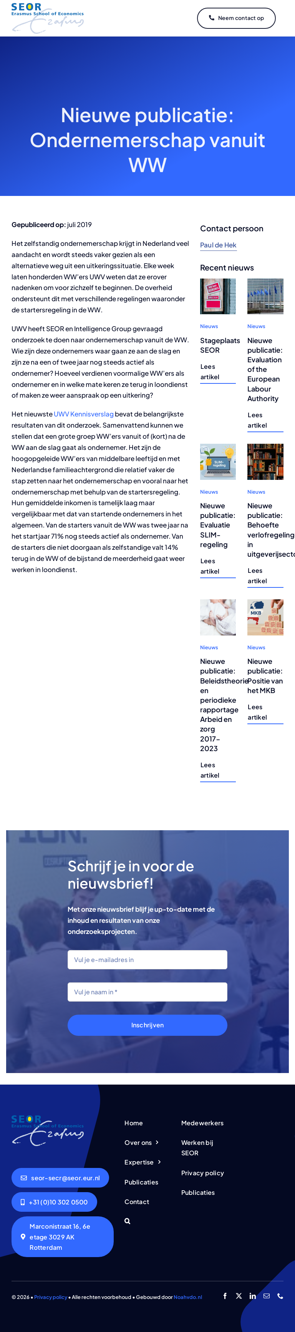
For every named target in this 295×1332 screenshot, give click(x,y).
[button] (147, 1221)
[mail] (267, 1296)
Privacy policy (50, 1297)
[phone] (280, 1296)
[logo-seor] (48, 6)
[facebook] (225, 1296)
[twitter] (239, 1296)
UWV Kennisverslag (84, 414)
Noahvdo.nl (188, 1297)
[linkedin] (253, 1296)
